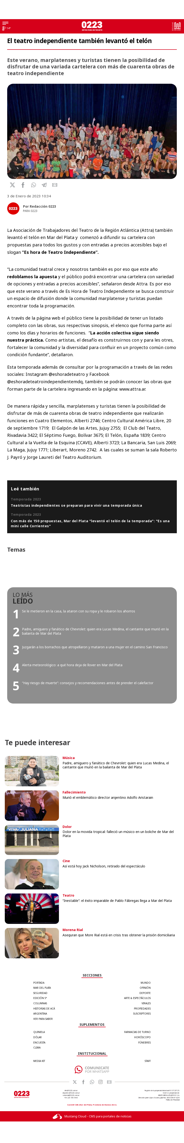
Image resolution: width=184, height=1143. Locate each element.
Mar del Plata (42, 987)
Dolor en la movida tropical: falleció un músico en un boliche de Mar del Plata (118, 833)
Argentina (40, 1013)
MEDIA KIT (39, 1061)
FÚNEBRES (144, 1042)
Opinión (145, 987)
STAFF (148, 1061)
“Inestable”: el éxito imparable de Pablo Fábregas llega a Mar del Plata (117, 900)
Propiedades (142, 1008)
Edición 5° (40, 998)
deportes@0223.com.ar (71, 1093)
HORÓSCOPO (142, 1037)
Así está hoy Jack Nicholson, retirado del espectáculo (104, 866)
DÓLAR (37, 1037)
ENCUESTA (39, 1042)
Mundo (146, 982)
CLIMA (36, 1047)
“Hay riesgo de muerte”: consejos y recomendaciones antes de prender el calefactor (87, 683)
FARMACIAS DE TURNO (137, 1032)
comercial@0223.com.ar (71, 1095)
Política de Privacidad (173, 1100)
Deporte (145, 993)
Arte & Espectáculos (137, 998)
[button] (33, 185)
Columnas (40, 1003)
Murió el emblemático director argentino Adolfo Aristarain (108, 797)
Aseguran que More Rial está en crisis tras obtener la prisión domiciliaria (119, 935)
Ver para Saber (43, 1019)
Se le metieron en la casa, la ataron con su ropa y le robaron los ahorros (78, 611)
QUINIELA (39, 1032)
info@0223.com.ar (71, 1090)
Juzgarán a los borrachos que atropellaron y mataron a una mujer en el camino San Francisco (95, 647)
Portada (38, 982)
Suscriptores (142, 1013)
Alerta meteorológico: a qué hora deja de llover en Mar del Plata (72, 665)
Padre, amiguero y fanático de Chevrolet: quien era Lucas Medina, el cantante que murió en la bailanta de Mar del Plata (95, 631)
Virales (146, 1003)
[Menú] (5, 24)
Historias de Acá (44, 1008)
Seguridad (40, 993)
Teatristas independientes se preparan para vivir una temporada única (76, 505)
